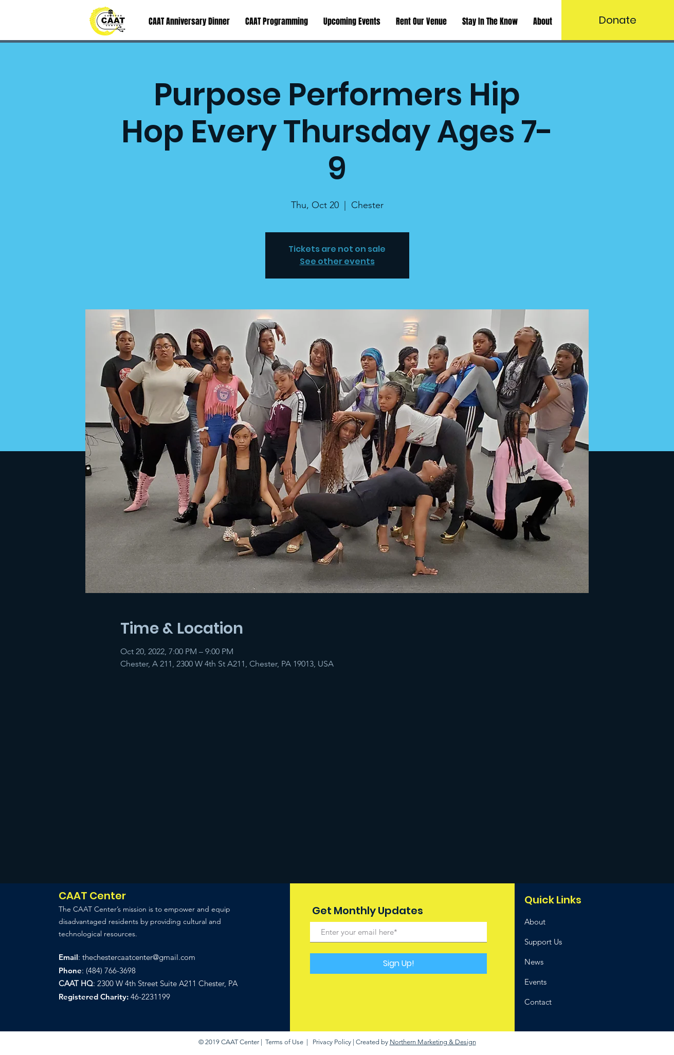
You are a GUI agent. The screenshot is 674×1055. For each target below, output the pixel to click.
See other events (337, 261)
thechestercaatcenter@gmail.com (138, 957)
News (533, 962)
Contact (538, 1002)
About (534, 922)
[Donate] (617, 20)
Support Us (543, 942)
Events (535, 982)
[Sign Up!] (398, 963)
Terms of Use (284, 1042)
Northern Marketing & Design (433, 1042)
